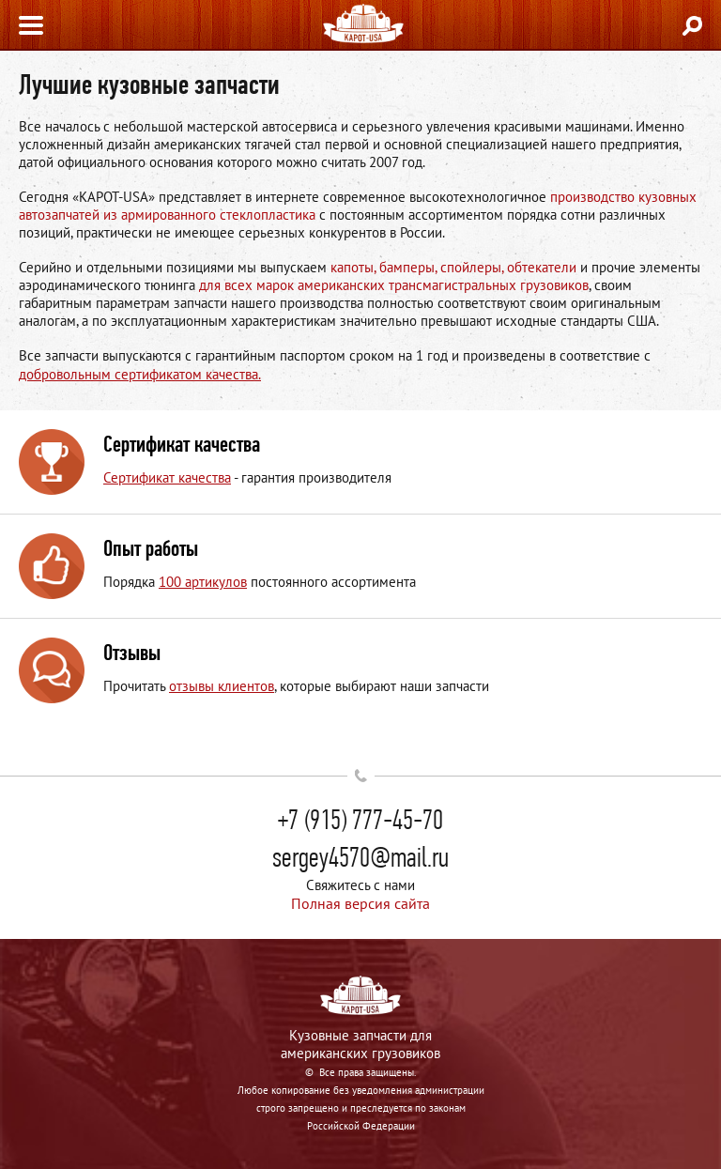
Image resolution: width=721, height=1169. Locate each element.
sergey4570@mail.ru (360, 857)
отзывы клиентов (221, 686)
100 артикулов (203, 582)
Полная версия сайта (360, 903)
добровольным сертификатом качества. (140, 374)
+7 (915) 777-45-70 (360, 820)
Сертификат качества (167, 477)
